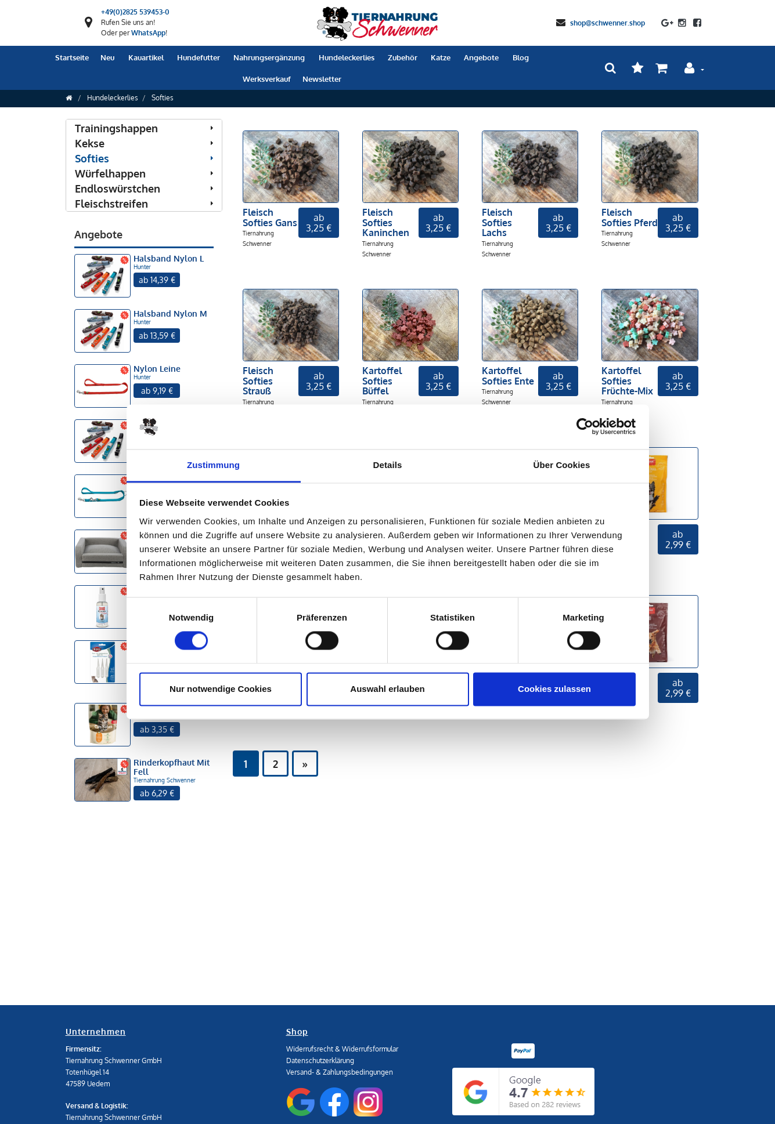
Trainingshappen (144, 128)
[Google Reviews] (523, 1091)
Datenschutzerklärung (320, 1060)
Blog (521, 57)
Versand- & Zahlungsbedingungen (339, 1072)
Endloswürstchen (144, 188)
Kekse (144, 143)
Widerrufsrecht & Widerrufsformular (342, 1049)
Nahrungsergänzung (269, 57)
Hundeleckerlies (346, 57)
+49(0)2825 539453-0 (135, 12)
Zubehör (402, 57)
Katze (440, 57)
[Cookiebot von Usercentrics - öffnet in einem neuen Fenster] (585, 427)
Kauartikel (146, 57)
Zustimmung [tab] (213, 465)
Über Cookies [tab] (562, 465)
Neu (107, 57)
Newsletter (321, 79)
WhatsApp (148, 32)
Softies (163, 97)
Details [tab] (387, 465)
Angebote (481, 57)
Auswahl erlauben (387, 689)
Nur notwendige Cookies (221, 689)
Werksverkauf (267, 79)
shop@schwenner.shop (607, 22)
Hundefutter (198, 57)
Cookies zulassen (554, 689)
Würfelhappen (144, 173)
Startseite (72, 57)
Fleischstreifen (144, 203)
